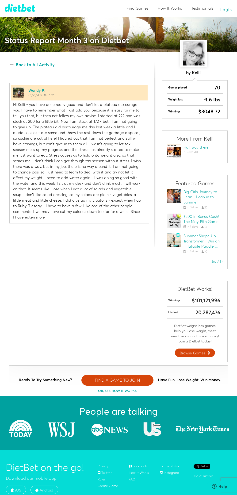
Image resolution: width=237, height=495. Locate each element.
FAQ (132, 479)
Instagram (169, 473)
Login (226, 9)
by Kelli (193, 72)
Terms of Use (170, 466)
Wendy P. (36, 90)
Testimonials (202, 8)
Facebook (138, 466)
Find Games (137, 8)
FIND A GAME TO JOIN (117, 380)
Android (44, 490)
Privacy (103, 466)
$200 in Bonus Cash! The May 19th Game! (201, 219)
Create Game (108, 486)
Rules (102, 479)
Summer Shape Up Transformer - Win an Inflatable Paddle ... (201, 241)
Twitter (105, 473)
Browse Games (195, 353)
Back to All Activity (35, 64)
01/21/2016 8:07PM (41, 95)
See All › (217, 261)
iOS (16, 490)
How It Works (170, 8)
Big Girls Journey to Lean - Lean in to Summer (200, 196)
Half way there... (197, 147)
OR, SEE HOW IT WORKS (117, 391)
